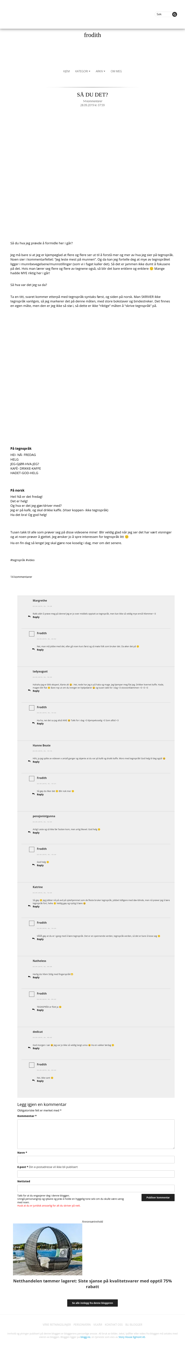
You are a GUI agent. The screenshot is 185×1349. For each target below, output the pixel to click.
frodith (92, 34)
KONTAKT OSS (114, 1322)
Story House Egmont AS (132, 1334)
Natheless (40, 959)
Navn (22, 1150)
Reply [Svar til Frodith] (40, 649)
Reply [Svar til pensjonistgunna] (36, 831)
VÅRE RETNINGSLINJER (55, 1322)
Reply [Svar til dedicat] (36, 1046)
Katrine (38, 886)
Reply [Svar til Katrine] (36, 905)
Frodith (42, 633)
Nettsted (23, 1179)
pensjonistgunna (44, 815)
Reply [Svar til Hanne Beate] (36, 760)
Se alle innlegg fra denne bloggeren (92, 1300)
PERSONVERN (82, 1322)
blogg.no (85, 1334)
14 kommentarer (92, 101)
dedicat (38, 1030)
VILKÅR (97, 1322)
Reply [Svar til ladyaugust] (36, 690)
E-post (47, 1164)
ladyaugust (40, 671)
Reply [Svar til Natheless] (36, 975)
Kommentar (27, 1113)
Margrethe (40, 600)
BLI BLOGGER (135, 1322)
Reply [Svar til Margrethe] (36, 616)
